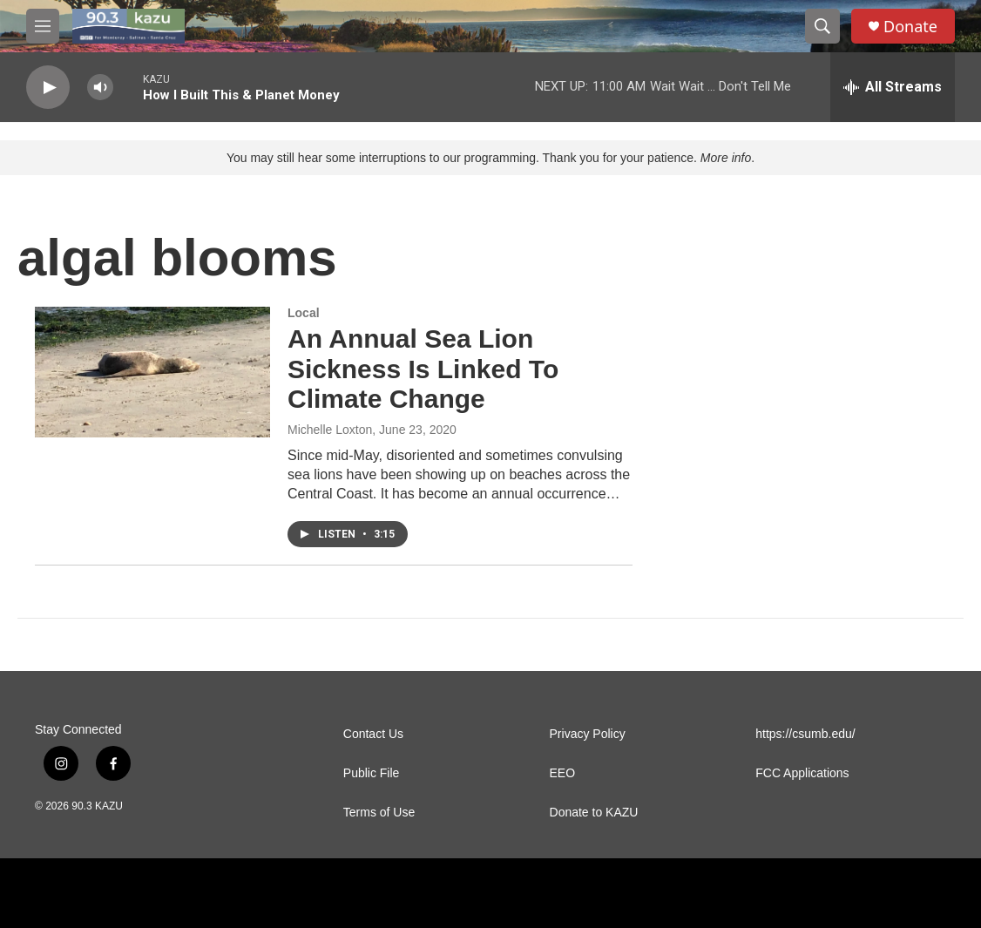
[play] (48, 88)
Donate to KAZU (594, 812)
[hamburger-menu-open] (42, 26)
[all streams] (892, 87)
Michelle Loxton (330, 430)
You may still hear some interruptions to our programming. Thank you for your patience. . (490, 158)
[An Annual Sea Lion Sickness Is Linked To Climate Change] (152, 372)
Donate (910, 26)
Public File (371, 773)
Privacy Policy (588, 734)
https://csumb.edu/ (805, 734)
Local (304, 313)
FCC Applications (802, 773)
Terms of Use (379, 812)
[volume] (100, 87)
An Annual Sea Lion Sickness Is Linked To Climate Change (423, 369)
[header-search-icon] (822, 26)
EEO (563, 773)
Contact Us (373, 734)
